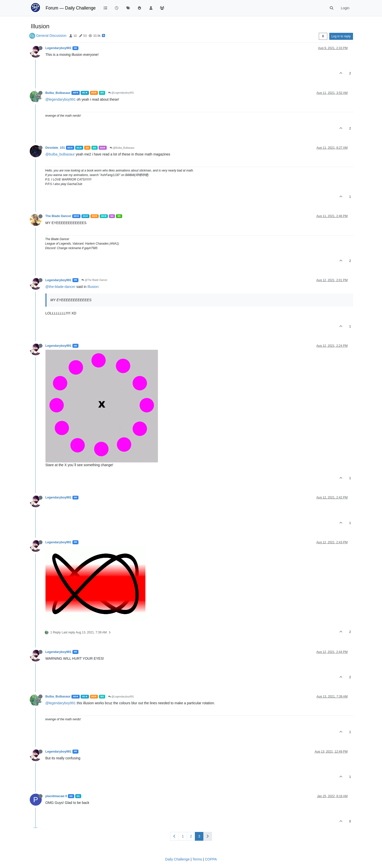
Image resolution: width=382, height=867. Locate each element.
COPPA (211, 859)
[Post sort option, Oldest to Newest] (323, 36)
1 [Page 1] (183, 836)
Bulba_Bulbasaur (58, 93)
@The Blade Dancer (94, 280)
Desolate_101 (55, 147)
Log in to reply (341, 36)
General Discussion (51, 36)
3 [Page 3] (199, 836)
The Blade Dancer (58, 216)
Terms (197, 859)
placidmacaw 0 (56, 796)
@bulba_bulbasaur (60, 154)
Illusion (92, 287)
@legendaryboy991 (60, 99)
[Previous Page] (174, 836)
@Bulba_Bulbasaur (122, 147)
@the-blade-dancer (60, 287)
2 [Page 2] (191, 836)
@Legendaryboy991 (121, 92)
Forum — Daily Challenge (71, 8)
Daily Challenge (177, 859)
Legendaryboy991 (58, 48)
